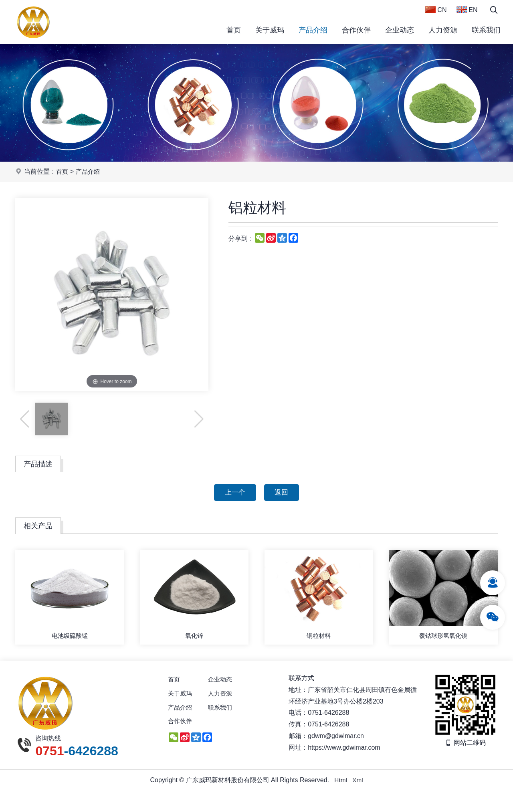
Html (340, 782)
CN (436, 9)
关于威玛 (269, 30)
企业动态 (399, 30)
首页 (233, 30)
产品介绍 (313, 30)
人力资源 (442, 30)
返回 (283, 493)
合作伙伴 (356, 30)
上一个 (233, 493)
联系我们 (486, 30)
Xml (358, 782)
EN (467, 9)
